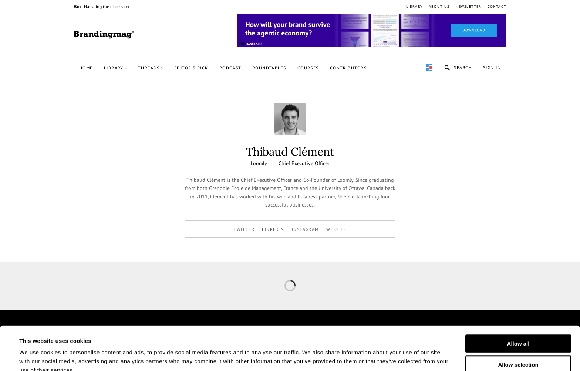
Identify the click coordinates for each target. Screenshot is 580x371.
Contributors (348, 68)
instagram (305, 229)
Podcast (230, 68)
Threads (149, 68)
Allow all (518, 306)
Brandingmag (104, 35)
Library (414, 6)
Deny (518, 347)
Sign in (492, 67)
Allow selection (518, 327)
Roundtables (269, 68)
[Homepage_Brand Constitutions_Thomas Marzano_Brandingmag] (371, 30)
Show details (365, 356)
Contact (497, 6)
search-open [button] (458, 67)
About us (439, 6)
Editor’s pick (191, 68)
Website (336, 229)
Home (86, 68)
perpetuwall (429, 67)
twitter (243, 229)
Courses (308, 68)
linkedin (273, 229)
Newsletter (469, 6)
